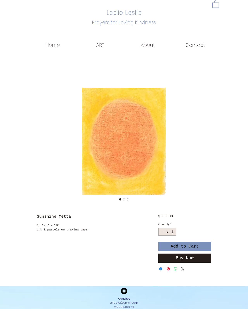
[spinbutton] (167, 231)
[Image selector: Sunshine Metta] (120, 199)
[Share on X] (183, 269)
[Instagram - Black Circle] (124, 291)
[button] (215, 4)
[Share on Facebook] (160, 269)
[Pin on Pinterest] (168, 269)
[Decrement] (161, 231)
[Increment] (173, 231)
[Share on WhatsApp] (175, 269)
